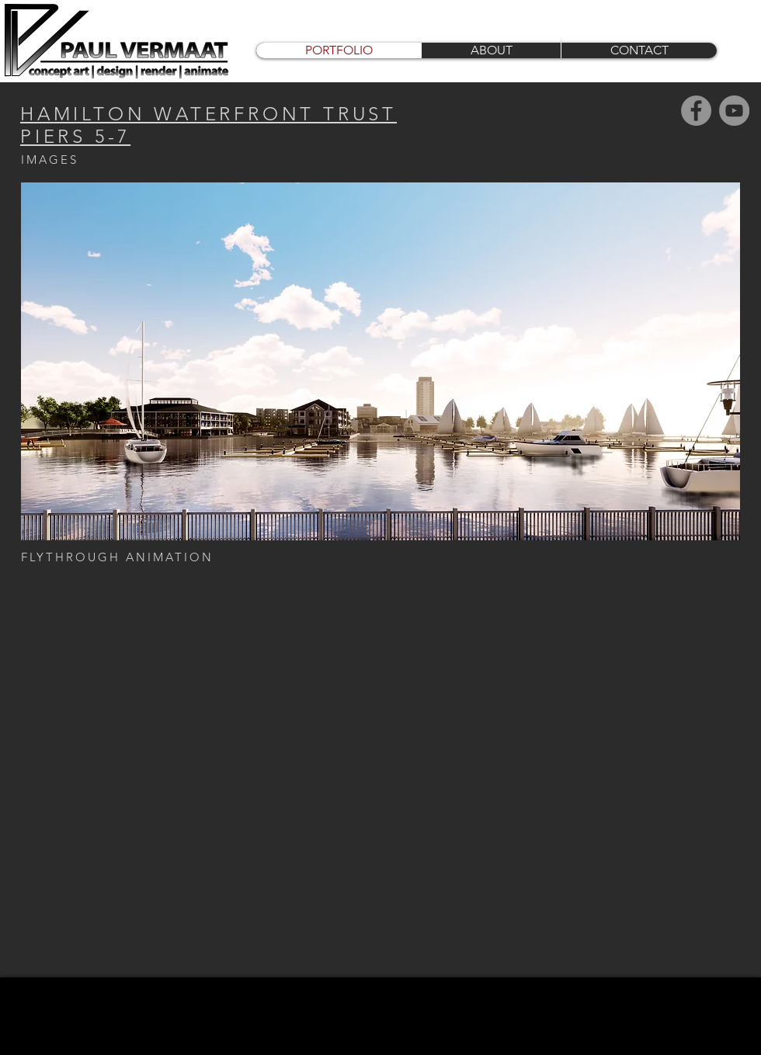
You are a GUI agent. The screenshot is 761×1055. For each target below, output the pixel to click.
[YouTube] (734, 110)
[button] (380, 361)
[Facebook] (696, 110)
